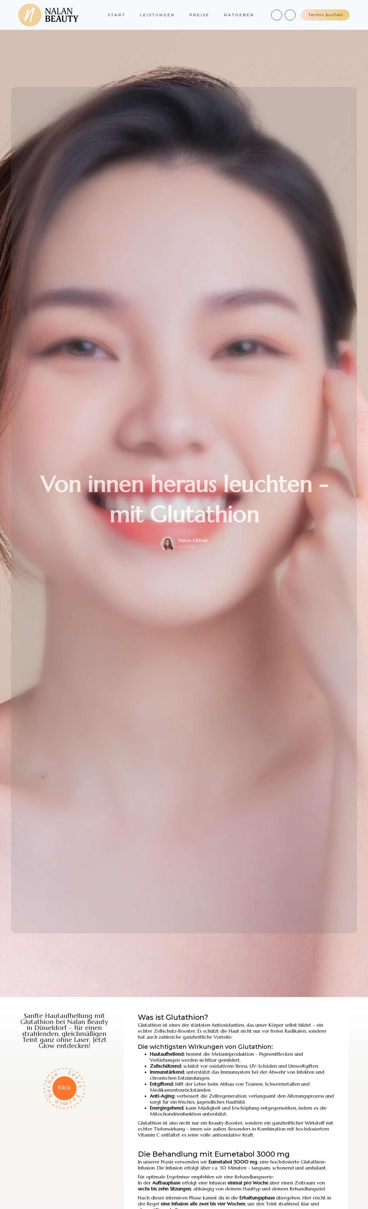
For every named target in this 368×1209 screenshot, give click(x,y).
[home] (48, 15)
